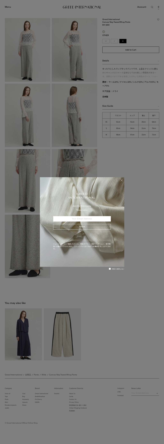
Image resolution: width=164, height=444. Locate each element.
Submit (82, 227)
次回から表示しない (116, 269)
